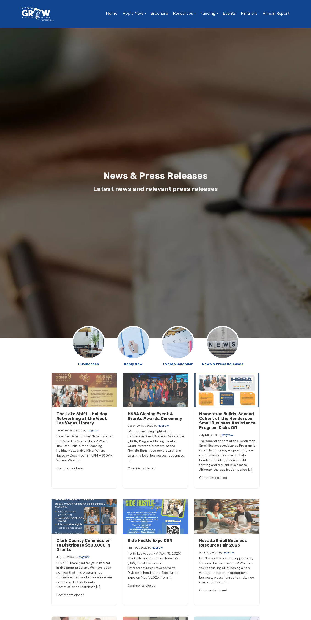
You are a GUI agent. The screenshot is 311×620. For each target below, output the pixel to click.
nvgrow (92, 430)
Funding (208, 13)
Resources (183, 13)
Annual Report (276, 13)
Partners (249, 13)
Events (229, 13)
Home (111, 13)
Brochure (159, 13)
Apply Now (133, 13)
